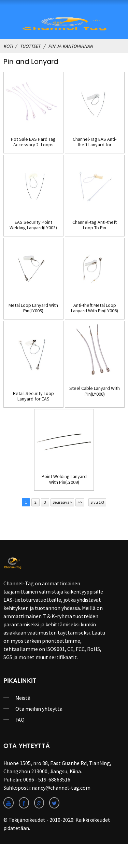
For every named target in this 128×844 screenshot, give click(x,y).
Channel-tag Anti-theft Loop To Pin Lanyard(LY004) (94, 225)
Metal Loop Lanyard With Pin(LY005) (33, 308)
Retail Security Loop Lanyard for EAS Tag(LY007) (33, 396)
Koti (8, 46)
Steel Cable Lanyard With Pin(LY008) (94, 391)
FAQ (20, 719)
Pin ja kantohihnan (70, 46)
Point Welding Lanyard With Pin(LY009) (64, 479)
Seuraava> (62, 502)
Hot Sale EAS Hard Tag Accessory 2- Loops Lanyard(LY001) (33, 142)
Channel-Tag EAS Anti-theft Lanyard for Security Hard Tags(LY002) (94, 142)
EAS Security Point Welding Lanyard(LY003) (33, 225)
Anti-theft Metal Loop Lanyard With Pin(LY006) (94, 308)
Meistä (22, 697)
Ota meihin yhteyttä (38, 708)
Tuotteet (30, 46)
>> (79, 502)
